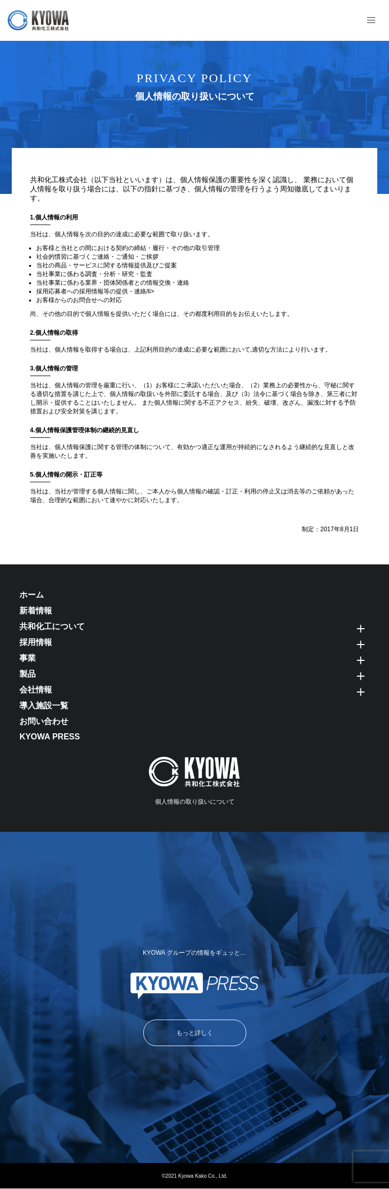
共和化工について (52, 626)
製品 (27, 674)
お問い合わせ (43, 721)
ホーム (31, 594)
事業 (27, 658)
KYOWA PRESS (49, 736)
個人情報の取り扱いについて (195, 801)
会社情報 (35, 689)
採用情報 (35, 642)
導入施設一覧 (43, 705)
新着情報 (35, 610)
